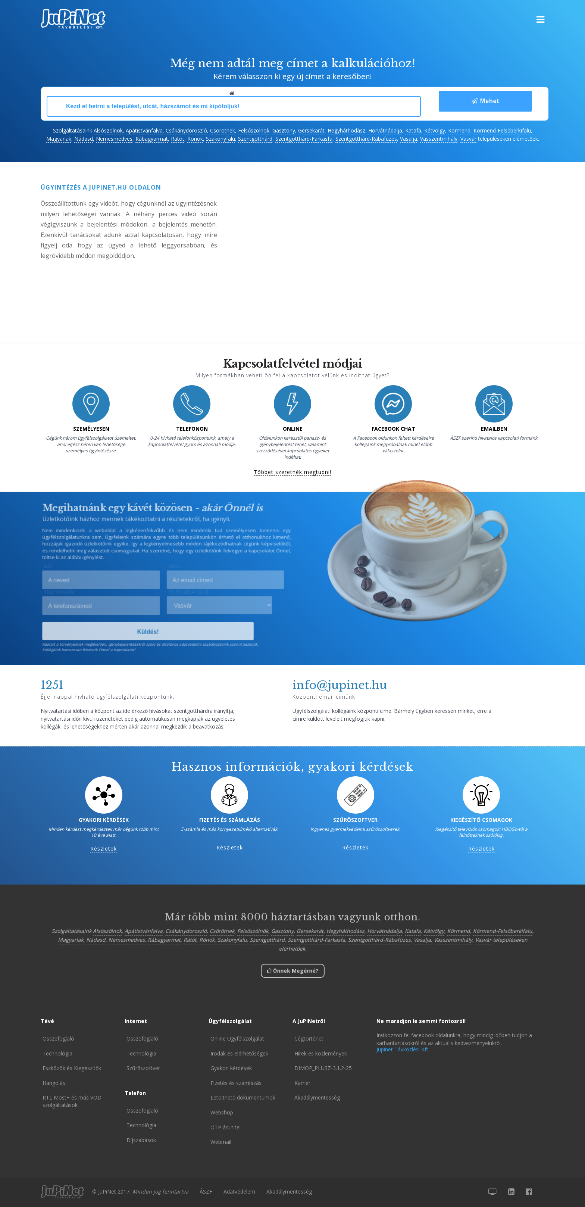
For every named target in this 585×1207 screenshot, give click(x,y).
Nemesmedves (114, 138)
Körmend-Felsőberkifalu (502, 130)
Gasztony (283, 130)
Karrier (302, 1082)
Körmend (459, 130)
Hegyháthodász (346, 130)
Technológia (57, 1053)
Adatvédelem (239, 1191)
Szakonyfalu (220, 138)
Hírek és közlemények (320, 1053)
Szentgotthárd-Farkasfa (303, 138)
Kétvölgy (434, 130)
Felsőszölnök (253, 130)
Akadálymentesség (317, 1097)
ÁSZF (206, 1191)
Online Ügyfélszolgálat (237, 1038)
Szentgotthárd (255, 138)
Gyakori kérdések (231, 1068)
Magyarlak (58, 138)
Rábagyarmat (151, 138)
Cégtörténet (308, 1038)
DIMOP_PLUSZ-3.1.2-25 (323, 1068)
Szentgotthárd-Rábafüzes (366, 138)
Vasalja (408, 138)
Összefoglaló (58, 1038)
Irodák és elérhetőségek (239, 1053)
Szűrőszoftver (143, 1068)
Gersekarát (311, 130)
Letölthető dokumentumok (242, 1097)
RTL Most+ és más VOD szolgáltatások (72, 1101)
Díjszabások (141, 1140)
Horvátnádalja (385, 130)
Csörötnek (222, 130)
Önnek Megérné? (292, 972)
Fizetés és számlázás (236, 1082)
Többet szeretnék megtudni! (292, 472)
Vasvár (468, 138)
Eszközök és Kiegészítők (72, 1068)
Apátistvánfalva (144, 130)
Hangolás (54, 1082)
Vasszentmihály (438, 138)
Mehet (485, 101)
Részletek (103, 849)
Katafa (413, 130)
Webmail (220, 1141)
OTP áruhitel (225, 1127)
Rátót (177, 138)
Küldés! (148, 632)
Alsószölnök (108, 130)
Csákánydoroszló (186, 130)
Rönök (195, 138)
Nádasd (83, 138)
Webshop (221, 1112)
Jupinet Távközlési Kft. (402, 1049)
